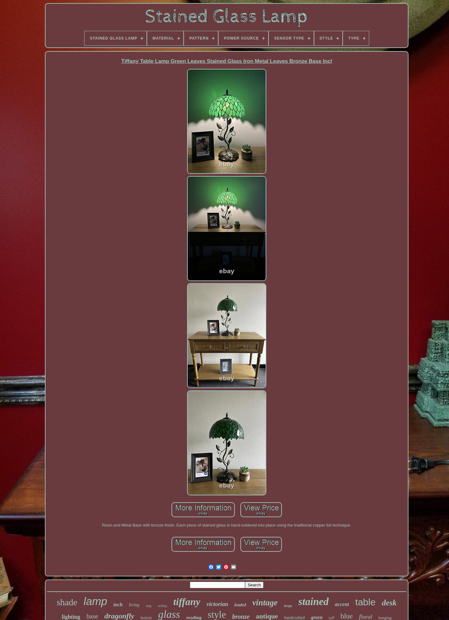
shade (67, 602)
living (134, 604)
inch (118, 604)
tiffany (186, 601)
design (288, 606)
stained (313, 601)
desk (389, 602)
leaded (240, 605)
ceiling (162, 606)
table (365, 602)
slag (148, 606)
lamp (95, 601)
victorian (217, 604)
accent (342, 604)
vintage (265, 602)
